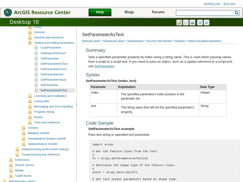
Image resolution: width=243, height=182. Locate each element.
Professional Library (114, 40)
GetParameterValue (53, 97)
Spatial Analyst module (42, 161)
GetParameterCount (53, 86)
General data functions (49, 54)
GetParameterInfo (52, 91)
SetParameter (49, 102)
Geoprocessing (135, 40)
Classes (33, 145)
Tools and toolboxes (47, 139)
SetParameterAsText (53, 107)
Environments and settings (51, 38)
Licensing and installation (50, 113)
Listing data (41, 118)
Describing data (44, 33)
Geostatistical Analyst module (47, 155)
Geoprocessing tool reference (41, 171)
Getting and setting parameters (54, 60)
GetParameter (49, 75)
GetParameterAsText (54, 81)
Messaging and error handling (53, 123)
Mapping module (38, 150)
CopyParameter (50, 64)
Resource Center (91, 40)
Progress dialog (44, 129)
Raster (38, 134)
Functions (179, 40)
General (39, 49)
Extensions (22, 177)
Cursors (39, 28)
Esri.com (229, 4)
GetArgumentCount (53, 70)
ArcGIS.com (212, 4)
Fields (38, 44)
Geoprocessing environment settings (45, 166)
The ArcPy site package (159, 40)
